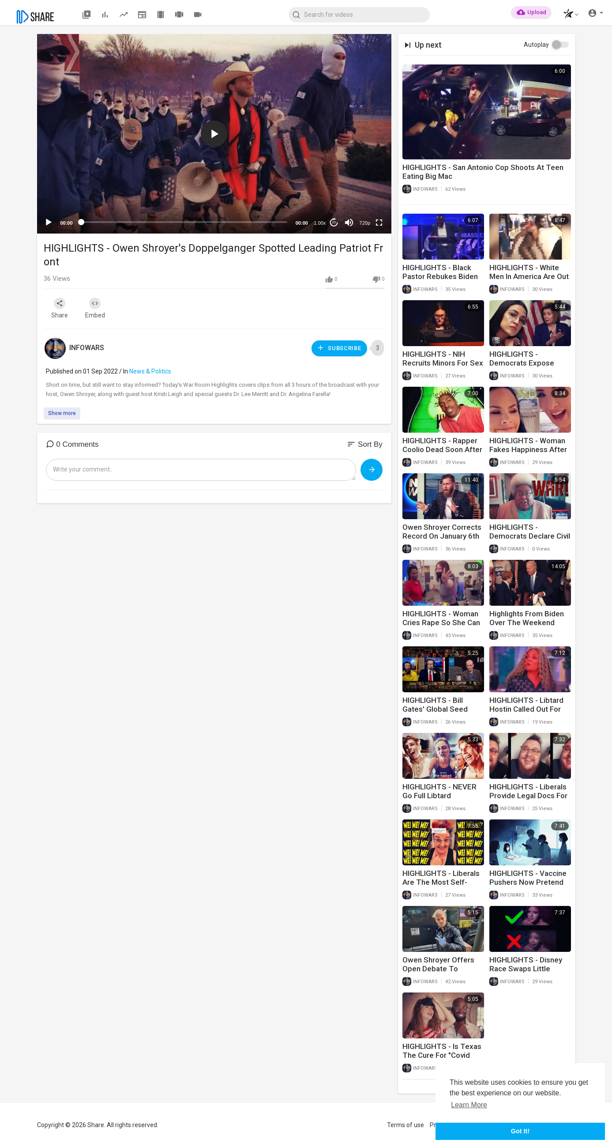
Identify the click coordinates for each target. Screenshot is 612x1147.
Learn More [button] (469, 1105)
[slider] (184, 222)
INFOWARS (86, 347)
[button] (568, 15)
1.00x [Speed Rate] (320, 223)
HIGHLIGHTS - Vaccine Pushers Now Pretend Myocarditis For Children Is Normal (528, 886)
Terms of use (405, 1124)
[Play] (48, 222)
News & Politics (150, 371)
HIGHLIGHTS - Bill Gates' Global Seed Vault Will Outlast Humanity (435, 713)
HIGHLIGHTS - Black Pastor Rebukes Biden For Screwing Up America (440, 280)
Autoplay (536, 44)
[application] (214, 134)
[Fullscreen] (379, 222)
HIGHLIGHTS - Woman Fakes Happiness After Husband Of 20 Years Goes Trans (528, 454)
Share (60, 308)
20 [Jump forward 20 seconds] (334, 222)
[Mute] (349, 222)
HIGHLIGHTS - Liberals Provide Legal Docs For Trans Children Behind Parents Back (528, 800)
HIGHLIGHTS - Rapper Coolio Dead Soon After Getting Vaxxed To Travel (442, 454)
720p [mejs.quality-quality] (365, 223)
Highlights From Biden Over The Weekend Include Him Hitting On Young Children (526, 627)
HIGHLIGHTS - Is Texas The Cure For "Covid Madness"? (441, 1055)
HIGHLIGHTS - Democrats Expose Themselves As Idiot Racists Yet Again (524, 367)
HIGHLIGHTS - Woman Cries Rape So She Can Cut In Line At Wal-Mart (441, 622)
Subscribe (339, 347)
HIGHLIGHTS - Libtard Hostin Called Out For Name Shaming (526, 709)
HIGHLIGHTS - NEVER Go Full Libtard (439, 791)
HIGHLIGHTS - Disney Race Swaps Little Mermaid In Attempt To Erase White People (528, 973)
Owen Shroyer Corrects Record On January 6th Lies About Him (441, 536)
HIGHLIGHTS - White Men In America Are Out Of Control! (529, 276)
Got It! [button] (520, 1131)
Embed (95, 308)
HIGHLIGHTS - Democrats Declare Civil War (529, 536)
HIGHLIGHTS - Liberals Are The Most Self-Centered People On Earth (441, 886)
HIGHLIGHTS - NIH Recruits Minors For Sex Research (442, 363)
